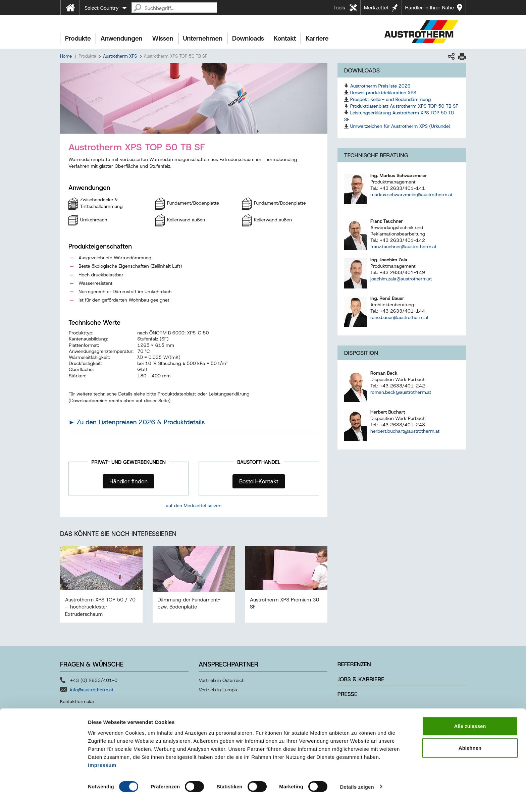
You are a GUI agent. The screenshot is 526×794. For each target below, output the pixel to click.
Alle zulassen (470, 720)
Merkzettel (376, 7)
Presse (347, 694)
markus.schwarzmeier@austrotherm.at (411, 195)
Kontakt (285, 38)
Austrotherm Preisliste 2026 (380, 86)
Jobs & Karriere (360, 679)
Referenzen (354, 664)
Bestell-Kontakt (258, 481)
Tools (339, 7)
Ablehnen (470, 742)
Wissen (162, 38)
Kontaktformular (77, 701)
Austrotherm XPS (120, 56)
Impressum (102, 759)
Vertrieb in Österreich (222, 680)
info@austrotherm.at (91, 690)
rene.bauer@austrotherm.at (399, 317)
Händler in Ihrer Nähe (429, 7)
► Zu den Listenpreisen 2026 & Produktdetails (136, 422)
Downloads (248, 38)
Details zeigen (357, 781)
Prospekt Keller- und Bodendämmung (390, 99)
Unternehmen (202, 38)
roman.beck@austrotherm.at (400, 392)
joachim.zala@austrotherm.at (401, 279)
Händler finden (128, 481)
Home (66, 56)
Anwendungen (122, 38)
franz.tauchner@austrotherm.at (403, 247)
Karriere (317, 38)
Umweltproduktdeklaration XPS (383, 93)
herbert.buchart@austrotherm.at (404, 431)
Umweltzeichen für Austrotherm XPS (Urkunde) (400, 126)
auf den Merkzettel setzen (194, 505)
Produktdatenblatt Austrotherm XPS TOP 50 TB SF (404, 106)
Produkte (78, 38)
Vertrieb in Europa (218, 690)
